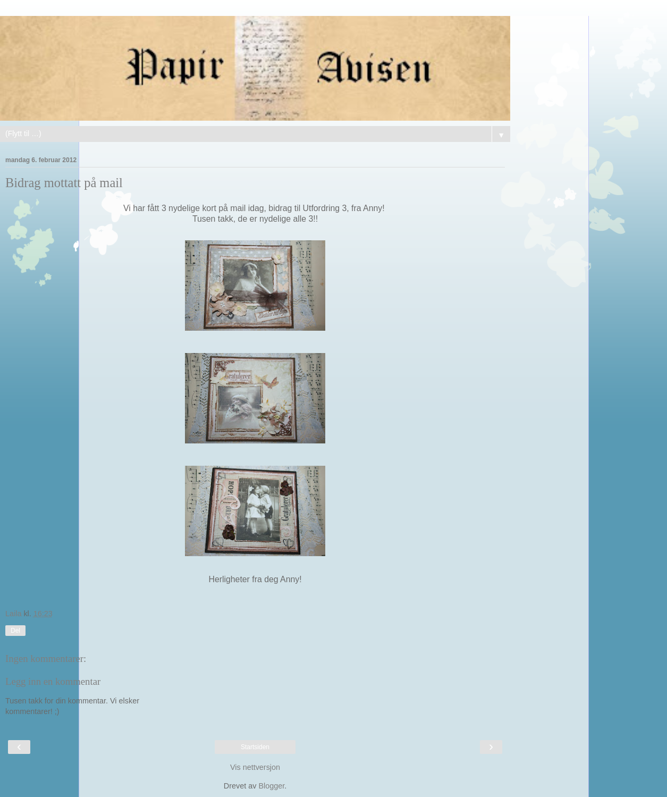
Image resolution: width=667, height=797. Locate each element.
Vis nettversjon (255, 767)
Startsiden (255, 747)
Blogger (271, 786)
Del (15, 630)
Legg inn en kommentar (52, 681)
